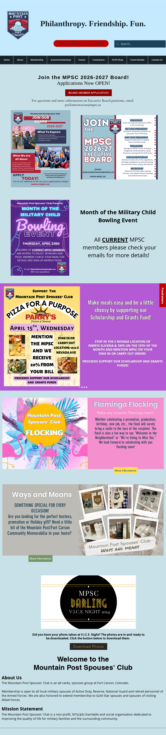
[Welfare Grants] (81, 387)
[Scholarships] (84, 387)
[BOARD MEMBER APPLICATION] (88, 92)
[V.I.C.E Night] (86, 387)
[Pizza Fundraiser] (79, 387)
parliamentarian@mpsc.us (83, 105)
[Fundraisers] (162, 295)
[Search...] (140, 44)
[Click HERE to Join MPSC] (81, 43)
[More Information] (125, 470)
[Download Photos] (88, 646)
